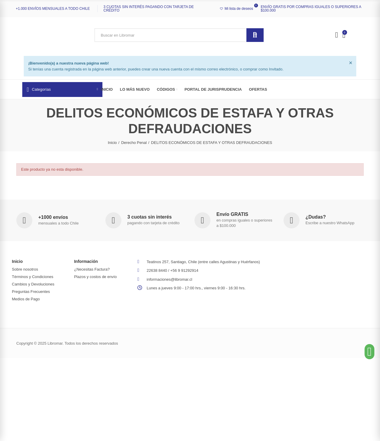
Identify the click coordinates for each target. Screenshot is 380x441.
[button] (369, 351)
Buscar (255, 35)
